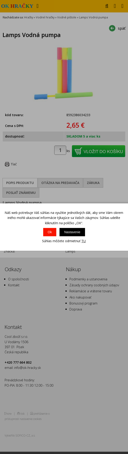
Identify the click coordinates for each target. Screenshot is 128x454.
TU (83, 241)
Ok (50, 232)
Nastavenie (72, 232)
